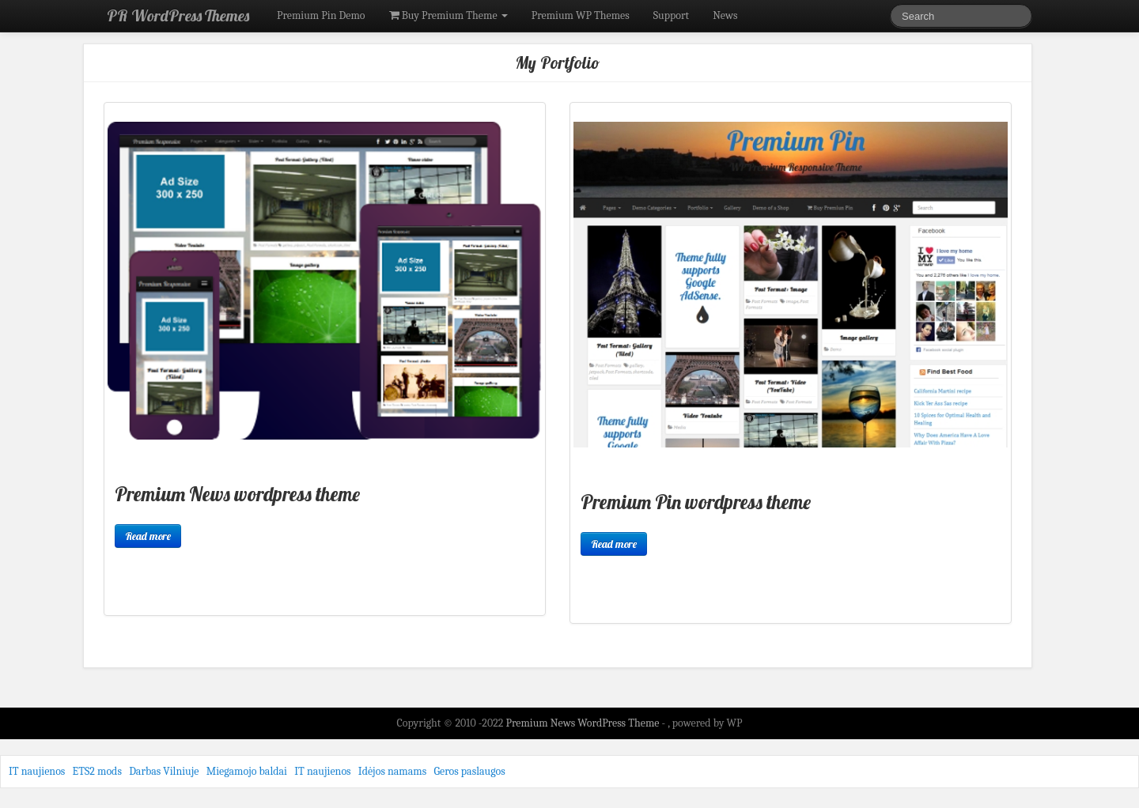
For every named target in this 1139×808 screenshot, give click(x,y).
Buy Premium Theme (448, 15)
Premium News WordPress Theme (583, 723)
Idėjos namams (392, 771)
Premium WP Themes (581, 15)
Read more (148, 536)
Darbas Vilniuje (164, 771)
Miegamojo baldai (246, 771)
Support (671, 15)
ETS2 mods (97, 771)
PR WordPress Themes (178, 15)
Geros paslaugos (469, 771)
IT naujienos (37, 771)
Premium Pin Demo (321, 15)
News (725, 15)
